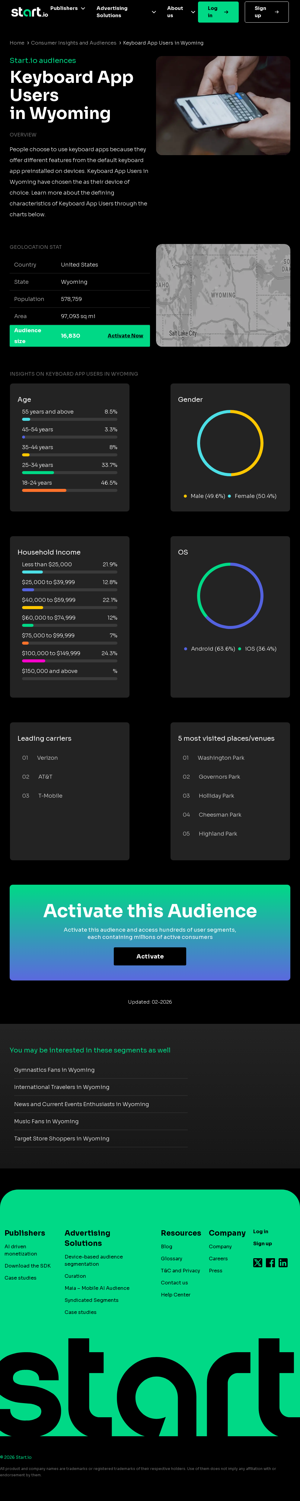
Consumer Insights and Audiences (73, 43)
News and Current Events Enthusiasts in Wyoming (81, 1104)
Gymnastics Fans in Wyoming (54, 1070)
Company (224, 1233)
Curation (75, 1276)
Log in (213, 12)
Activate (150, 956)
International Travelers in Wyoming (62, 1087)
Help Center (175, 1295)
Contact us (174, 1283)
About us (175, 12)
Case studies (21, 1278)
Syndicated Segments (92, 1300)
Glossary (171, 1259)
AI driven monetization (21, 1250)
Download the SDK (28, 1266)
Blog (166, 1246)
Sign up (260, 12)
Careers (218, 1259)
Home (17, 43)
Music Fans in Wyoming (46, 1121)
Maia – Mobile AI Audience (97, 1288)
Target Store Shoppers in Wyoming (62, 1138)
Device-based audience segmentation (94, 1260)
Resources (178, 1233)
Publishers (64, 8)
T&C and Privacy (180, 1271)
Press (215, 1271)
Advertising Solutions (112, 12)
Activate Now (125, 336)
